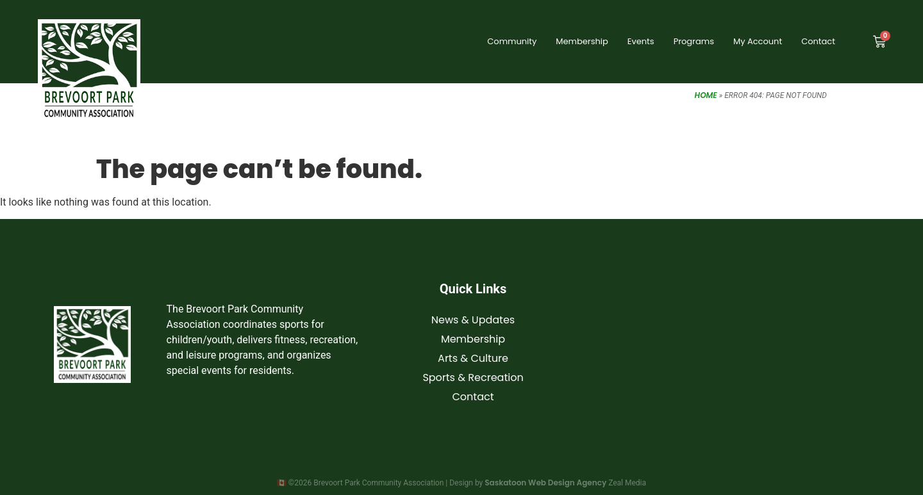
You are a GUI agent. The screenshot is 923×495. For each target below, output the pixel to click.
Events (641, 41)
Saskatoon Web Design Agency (545, 482)
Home (706, 95)
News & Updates (473, 319)
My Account (757, 41)
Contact (818, 41)
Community (511, 41)
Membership (582, 41)
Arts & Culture (473, 358)
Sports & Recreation (472, 377)
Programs (694, 41)
